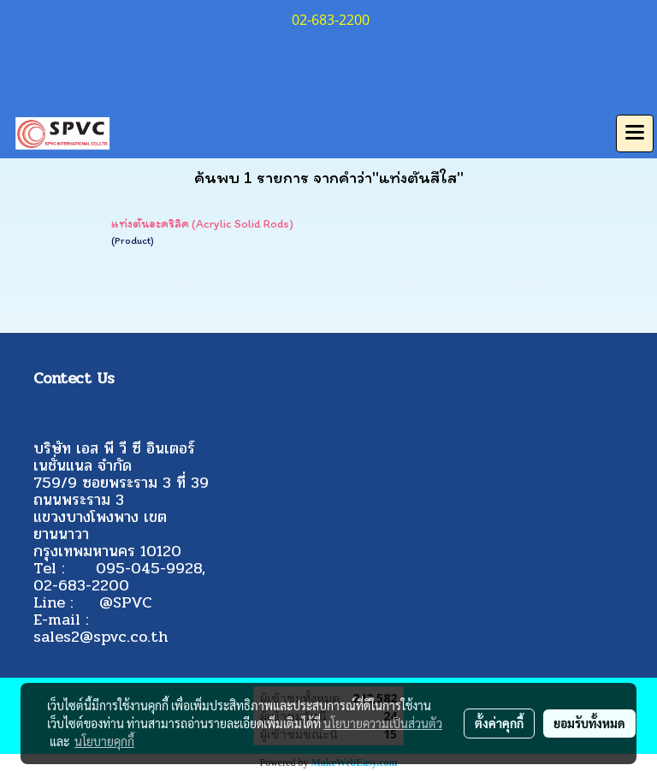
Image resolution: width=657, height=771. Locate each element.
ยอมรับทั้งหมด (589, 723)
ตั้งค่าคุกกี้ (499, 723)
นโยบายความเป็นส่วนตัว (382, 723)
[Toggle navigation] (635, 133)
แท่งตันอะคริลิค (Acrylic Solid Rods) (202, 223)
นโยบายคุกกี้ (104, 741)
